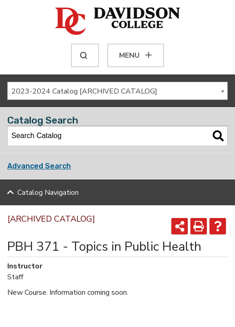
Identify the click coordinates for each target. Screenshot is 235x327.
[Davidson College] (117, 21)
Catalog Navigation (48, 193)
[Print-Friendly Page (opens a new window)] (198, 226)
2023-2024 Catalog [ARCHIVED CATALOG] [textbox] (84, 91)
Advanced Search (39, 166)
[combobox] (117, 91)
